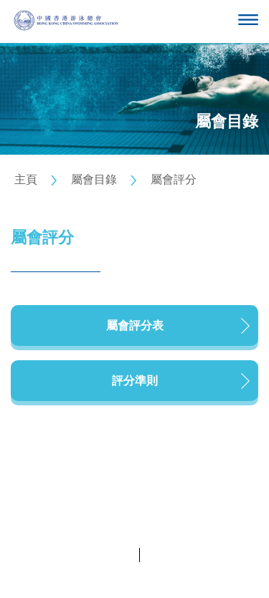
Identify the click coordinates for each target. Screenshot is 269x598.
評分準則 (135, 381)
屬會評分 (174, 179)
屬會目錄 (94, 179)
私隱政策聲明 (104, 554)
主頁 (25, 179)
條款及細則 (169, 554)
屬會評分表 (135, 325)
